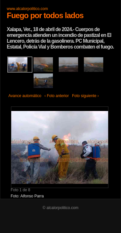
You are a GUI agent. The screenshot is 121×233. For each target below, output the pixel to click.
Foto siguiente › (85, 96)
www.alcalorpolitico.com (27, 8)
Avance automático (24, 96)
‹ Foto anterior (57, 96)
